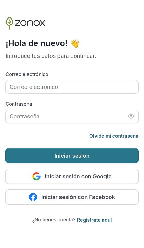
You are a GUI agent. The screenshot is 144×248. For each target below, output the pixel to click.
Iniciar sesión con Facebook (72, 197)
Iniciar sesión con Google (71, 176)
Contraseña (18, 104)
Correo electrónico (26, 74)
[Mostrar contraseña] (131, 116)
